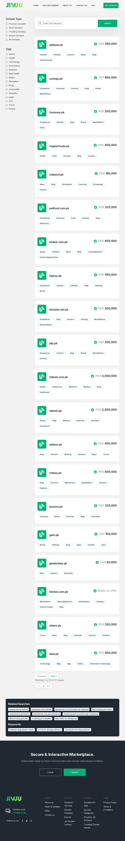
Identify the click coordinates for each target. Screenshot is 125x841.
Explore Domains (51, 4)
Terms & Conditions (108, 808)
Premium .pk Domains (89, 819)
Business (13, 69)
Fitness (12, 109)
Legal (11, 97)
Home (35, 4)
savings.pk (56, 79)
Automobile (14, 89)
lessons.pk (56, 507)
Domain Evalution (68, 811)
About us (49, 802)
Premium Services (68, 804)
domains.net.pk (58, 309)
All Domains (14, 39)
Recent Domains (16, 35)
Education (13, 93)
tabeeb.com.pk (58, 377)
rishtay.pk (55, 473)
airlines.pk (55, 444)
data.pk (54, 654)
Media (11, 77)
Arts (11, 101)
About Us (67, 4)
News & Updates (52, 806)
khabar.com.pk (58, 242)
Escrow (67, 817)
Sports (12, 54)
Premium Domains (17, 24)
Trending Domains (17, 31)
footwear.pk (56, 112)
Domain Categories (89, 811)
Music (11, 85)
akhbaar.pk (56, 45)
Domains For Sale (90, 804)
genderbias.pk (58, 563)
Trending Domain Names (92, 826)
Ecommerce (14, 66)
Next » (54, 676)
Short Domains (16, 28)
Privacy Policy (109, 802)
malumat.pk (56, 174)
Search (107, 23)
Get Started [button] (111, 4)
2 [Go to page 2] (43, 686)
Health (12, 58)
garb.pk (54, 535)
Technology (14, 62)
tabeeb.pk (55, 411)
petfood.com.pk (59, 208)
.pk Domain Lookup (69, 823)
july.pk (53, 343)
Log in (60, 772)
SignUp (84, 772)
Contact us (50, 815)
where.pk (55, 625)
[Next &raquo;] (51, 686)
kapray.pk (55, 276)
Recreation (14, 81)
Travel (12, 105)
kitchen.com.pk (58, 592)
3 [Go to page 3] (47, 686)
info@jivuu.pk (19, 812)
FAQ (93, 4)
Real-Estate (14, 73)
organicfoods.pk (59, 146)
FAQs (47, 811)
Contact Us (81, 4)
